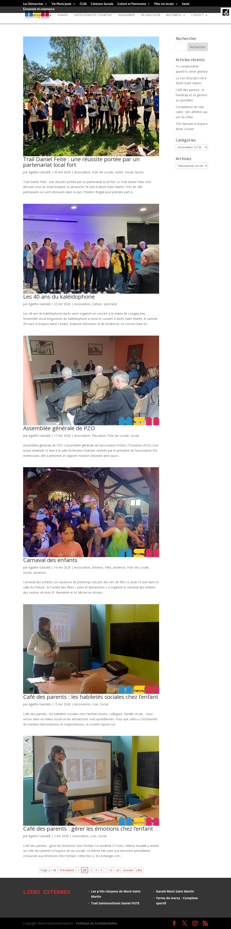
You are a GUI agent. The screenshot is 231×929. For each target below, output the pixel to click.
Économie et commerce (39, 9)
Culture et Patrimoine (131, 4)
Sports (139, 172)
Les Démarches (33, 4)
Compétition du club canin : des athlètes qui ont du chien (191, 112)
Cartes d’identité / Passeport (93, 15)
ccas (95, 704)
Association (82, 172)
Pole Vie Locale (102, 172)
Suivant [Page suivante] (128, 870)
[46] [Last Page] (139, 870)
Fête (108, 567)
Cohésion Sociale (102, 4)
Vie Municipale (61, 4)
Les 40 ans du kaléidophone (59, 296)
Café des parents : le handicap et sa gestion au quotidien (191, 95)
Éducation (99, 435)
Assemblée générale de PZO (59, 428)
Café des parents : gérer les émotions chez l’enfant (88, 828)
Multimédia (173, 15)
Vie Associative (150, 15)
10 (110, 870)
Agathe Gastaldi (39, 172)
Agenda (62, 15)
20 (117, 870)
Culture (97, 304)
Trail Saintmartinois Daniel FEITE (115, 903)
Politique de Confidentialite (96, 923)
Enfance (97, 567)
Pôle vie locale (164, 4)
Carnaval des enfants (50, 560)
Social (129, 172)
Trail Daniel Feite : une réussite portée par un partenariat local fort (81, 162)
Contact (197, 15)
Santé (186, 4)
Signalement (126, 15)
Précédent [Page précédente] (67, 870)
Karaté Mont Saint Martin (175, 891)
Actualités (40, 15)
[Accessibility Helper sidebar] (226, 13)
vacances (39, 572)
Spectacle (110, 304)
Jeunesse (119, 567)
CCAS (83, 4)
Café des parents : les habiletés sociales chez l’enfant (90, 697)
